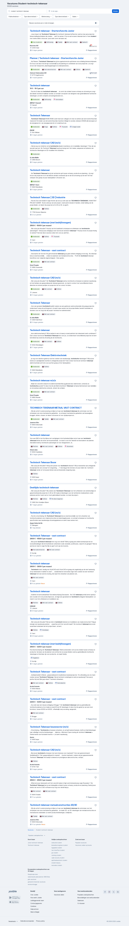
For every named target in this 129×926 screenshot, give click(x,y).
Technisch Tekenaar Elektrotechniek (48, 355)
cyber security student (58, 858)
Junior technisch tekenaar (35, 842)
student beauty (56, 863)
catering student (56, 855)
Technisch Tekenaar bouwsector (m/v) (49, 727)
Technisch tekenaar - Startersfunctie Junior (52, 31)
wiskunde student (57, 842)
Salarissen (80, 900)
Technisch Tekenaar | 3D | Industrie (47, 197)
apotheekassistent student (59, 860)
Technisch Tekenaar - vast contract (48, 250)
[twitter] (113, 892)
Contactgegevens (36, 903)
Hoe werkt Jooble (36, 898)
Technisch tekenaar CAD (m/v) (45, 142)
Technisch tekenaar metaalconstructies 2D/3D (53, 805)
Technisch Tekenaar (40, 115)
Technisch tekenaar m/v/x (43, 380)
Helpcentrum (34, 909)
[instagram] (109, 892)
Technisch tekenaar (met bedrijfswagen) (50, 222)
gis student (55, 853)
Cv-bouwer (81, 903)
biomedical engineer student (60, 845)
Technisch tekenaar (40, 85)
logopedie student (57, 847)
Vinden (115, 11)
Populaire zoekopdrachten (37, 835)
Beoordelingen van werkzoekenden (88, 898)
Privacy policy (40, 921)
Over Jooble (34, 895)
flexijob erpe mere (33, 874)
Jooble (118, 921)
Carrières (33, 906)
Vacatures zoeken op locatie (83, 845)
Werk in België (34, 912)
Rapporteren (91, 50)
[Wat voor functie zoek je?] (27, 11)
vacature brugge (32, 884)
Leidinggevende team (37, 900)
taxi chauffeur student (58, 850)
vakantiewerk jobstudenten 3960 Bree (39, 877)
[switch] (96, 23)
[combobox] (13, 921)
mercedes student (57, 865)
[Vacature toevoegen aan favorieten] (95, 31)
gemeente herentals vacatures (36, 882)
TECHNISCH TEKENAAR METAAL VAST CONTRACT (56, 407)
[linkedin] (118, 892)
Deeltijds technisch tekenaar (44, 487)
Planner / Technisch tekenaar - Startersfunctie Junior (57, 58)
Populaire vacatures (81, 842)
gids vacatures (32, 879)
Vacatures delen (59, 895)
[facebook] (105, 892)
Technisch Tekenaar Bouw (43, 462)
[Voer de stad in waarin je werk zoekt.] (67, 11)
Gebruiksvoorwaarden (27, 921)
